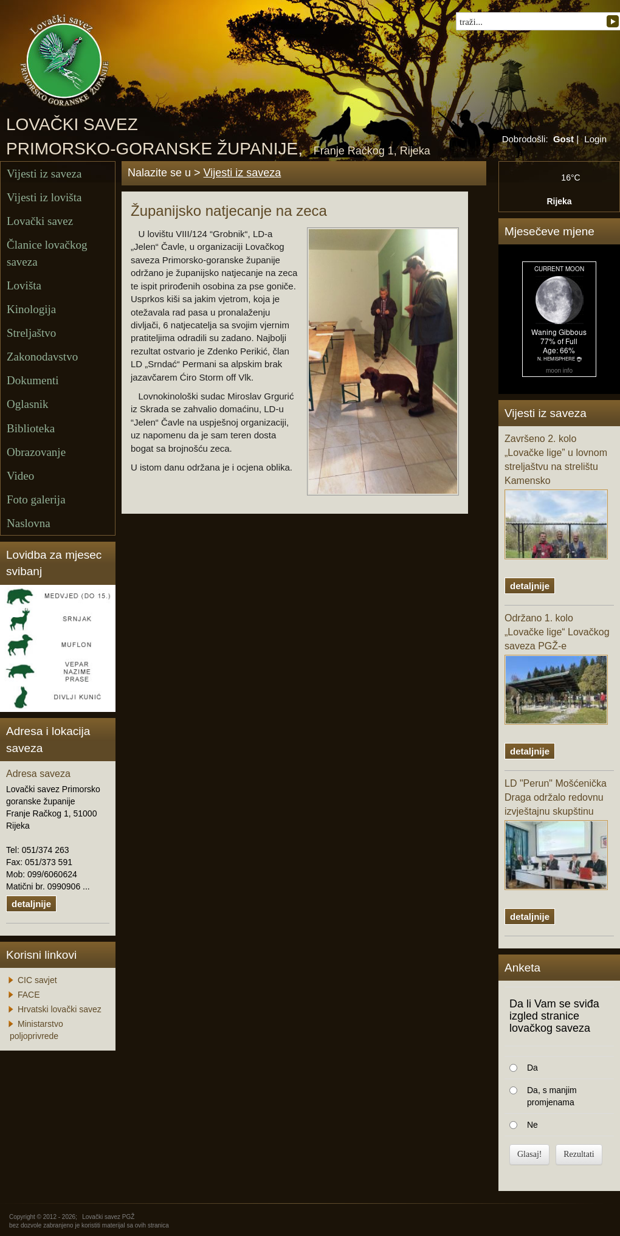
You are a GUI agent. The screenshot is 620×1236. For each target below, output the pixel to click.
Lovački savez (40, 221)
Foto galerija (36, 499)
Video (20, 475)
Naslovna (28, 523)
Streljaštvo (31, 332)
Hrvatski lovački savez (60, 1009)
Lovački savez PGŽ (108, 1217)
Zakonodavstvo (42, 356)
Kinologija (31, 309)
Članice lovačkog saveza (47, 253)
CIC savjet (37, 980)
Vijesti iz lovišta (44, 197)
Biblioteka (31, 428)
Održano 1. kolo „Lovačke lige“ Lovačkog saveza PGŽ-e (557, 669)
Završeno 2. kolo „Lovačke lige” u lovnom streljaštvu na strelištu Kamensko (556, 496)
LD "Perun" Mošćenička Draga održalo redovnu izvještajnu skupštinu (556, 834)
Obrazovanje (36, 452)
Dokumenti (33, 380)
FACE (29, 995)
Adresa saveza (38, 773)
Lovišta (24, 285)
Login (595, 139)
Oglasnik (28, 404)
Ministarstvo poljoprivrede (36, 1030)
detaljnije (31, 904)
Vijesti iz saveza (44, 173)
